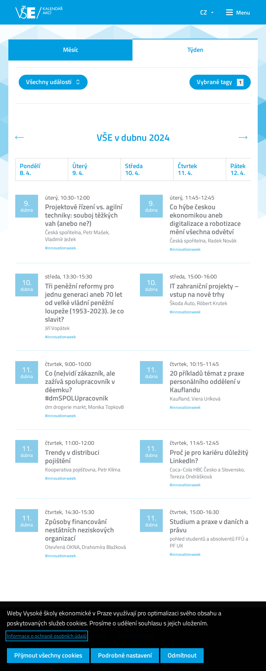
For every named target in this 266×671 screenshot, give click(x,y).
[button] (236, 12)
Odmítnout (182, 655)
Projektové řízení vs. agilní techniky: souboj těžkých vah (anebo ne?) (83, 215)
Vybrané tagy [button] (220, 81)
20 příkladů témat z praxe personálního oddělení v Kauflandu (207, 381)
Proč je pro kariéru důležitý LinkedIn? (209, 456)
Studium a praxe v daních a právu (209, 525)
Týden (195, 49)
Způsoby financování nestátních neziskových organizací (79, 529)
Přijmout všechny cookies (48, 655)
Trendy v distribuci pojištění (72, 456)
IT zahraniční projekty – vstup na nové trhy (204, 290)
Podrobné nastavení (125, 655)
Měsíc (70, 49)
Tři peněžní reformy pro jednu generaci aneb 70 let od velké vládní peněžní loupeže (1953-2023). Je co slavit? (84, 302)
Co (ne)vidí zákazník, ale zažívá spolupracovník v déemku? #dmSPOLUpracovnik (80, 385)
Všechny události (49, 81)
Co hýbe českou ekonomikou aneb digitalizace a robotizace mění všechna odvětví (205, 219)
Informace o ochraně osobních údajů (47, 636)
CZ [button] (203, 12)
